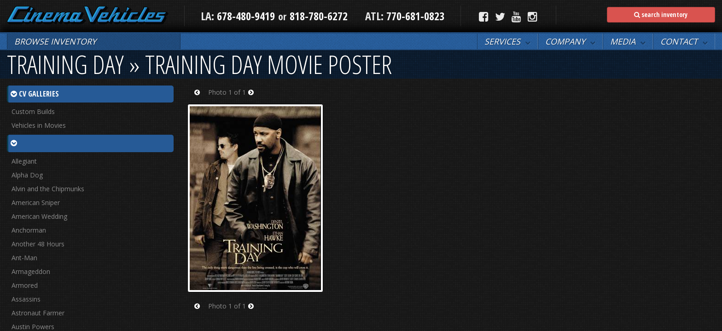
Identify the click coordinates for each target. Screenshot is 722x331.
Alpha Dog (27, 175)
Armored (25, 285)
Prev (200, 98)
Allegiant (24, 161)
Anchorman (29, 230)
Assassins (26, 299)
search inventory (660, 14)
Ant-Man (24, 257)
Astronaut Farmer (38, 312)
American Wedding (39, 216)
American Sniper (36, 202)
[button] (507, 41)
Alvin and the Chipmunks (48, 188)
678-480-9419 (246, 15)
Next (254, 98)
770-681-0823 (414, 15)
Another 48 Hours (38, 244)
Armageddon (31, 271)
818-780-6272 (319, 15)
